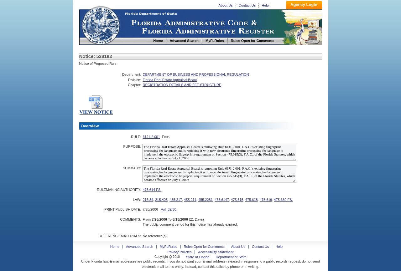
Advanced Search (139, 246)
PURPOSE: (132, 146)
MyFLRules (168, 246)
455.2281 (205, 200)
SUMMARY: (132, 168)
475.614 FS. (152, 190)
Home (100, 25)
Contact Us (247, 5)
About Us (226, 5)
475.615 (237, 200)
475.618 (251, 200)
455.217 (175, 200)
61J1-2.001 (151, 137)
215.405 (161, 200)
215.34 (148, 200)
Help (265, 5)
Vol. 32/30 (168, 209)
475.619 (266, 200)
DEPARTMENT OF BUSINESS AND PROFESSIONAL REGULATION (196, 74)
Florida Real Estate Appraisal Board (170, 80)
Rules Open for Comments (204, 246)
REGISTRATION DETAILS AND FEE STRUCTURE (182, 85)
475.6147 (222, 200)
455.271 (190, 200)
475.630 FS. (283, 200)
